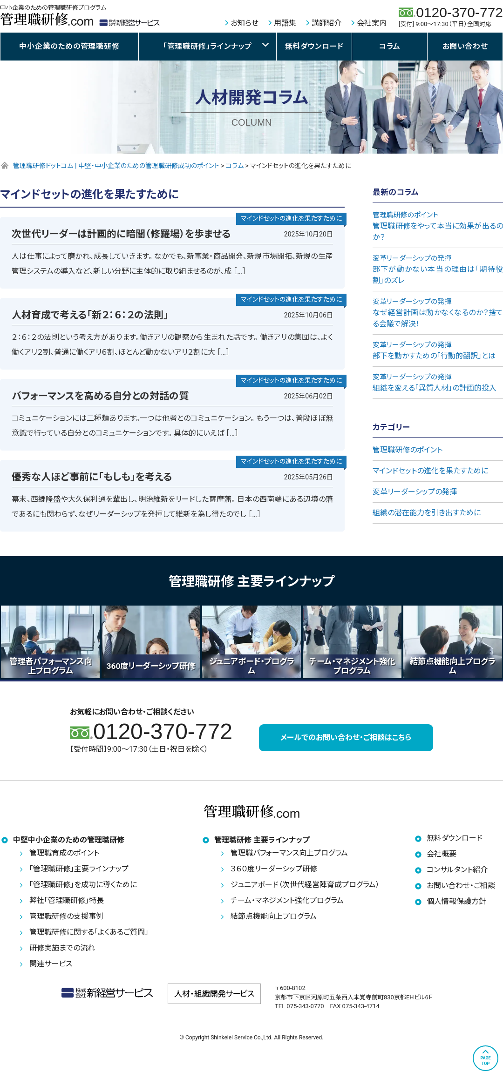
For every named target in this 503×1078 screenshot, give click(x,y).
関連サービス (50, 966)
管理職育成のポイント (64, 855)
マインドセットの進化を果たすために (430, 470)
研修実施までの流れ (62, 950)
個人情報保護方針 (456, 904)
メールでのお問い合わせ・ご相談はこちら (345, 738)
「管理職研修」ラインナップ (207, 46)
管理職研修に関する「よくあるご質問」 (89, 934)
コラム (389, 46)
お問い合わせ (465, 46)
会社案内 (372, 23)
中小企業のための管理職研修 (69, 46)
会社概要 (441, 856)
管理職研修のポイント (407, 449)
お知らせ (244, 23)
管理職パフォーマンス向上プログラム (289, 855)
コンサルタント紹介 (457, 872)
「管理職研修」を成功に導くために (83, 887)
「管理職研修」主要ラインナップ (79, 871)
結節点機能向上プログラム (274, 919)
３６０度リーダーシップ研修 (274, 871)
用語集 (285, 23)
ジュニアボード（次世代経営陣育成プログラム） (305, 887)
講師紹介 (326, 23)
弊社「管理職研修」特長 (66, 903)
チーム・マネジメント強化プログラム (287, 903)
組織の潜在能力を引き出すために (427, 512)
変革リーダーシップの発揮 (415, 491)
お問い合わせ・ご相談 (461, 888)
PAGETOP (485, 1061)
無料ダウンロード (314, 46)
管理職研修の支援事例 (66, 919)
